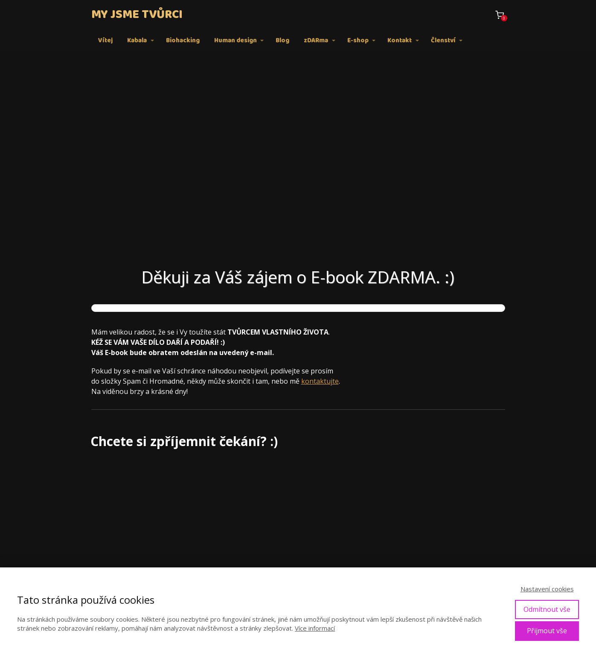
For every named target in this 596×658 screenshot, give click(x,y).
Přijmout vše (547, 630)
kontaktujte (320, 381)
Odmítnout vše (546, 609)
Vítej (105, 40)
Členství (443, 40)
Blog (282, 40)
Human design (235, 40)
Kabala (137, 40)
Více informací (315, 628)
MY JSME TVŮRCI (137, 15)
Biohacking (183, 40)
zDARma (316, 40)
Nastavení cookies (547, 589)
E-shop (358, 40)
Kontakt (399, 40)
